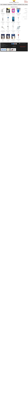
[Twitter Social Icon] (13, 43)
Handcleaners (26, 12)
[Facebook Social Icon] (11, 43)
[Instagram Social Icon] (16, 43)
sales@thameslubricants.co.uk (3, 46)
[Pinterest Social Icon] (14, 43)
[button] (26, 0)
